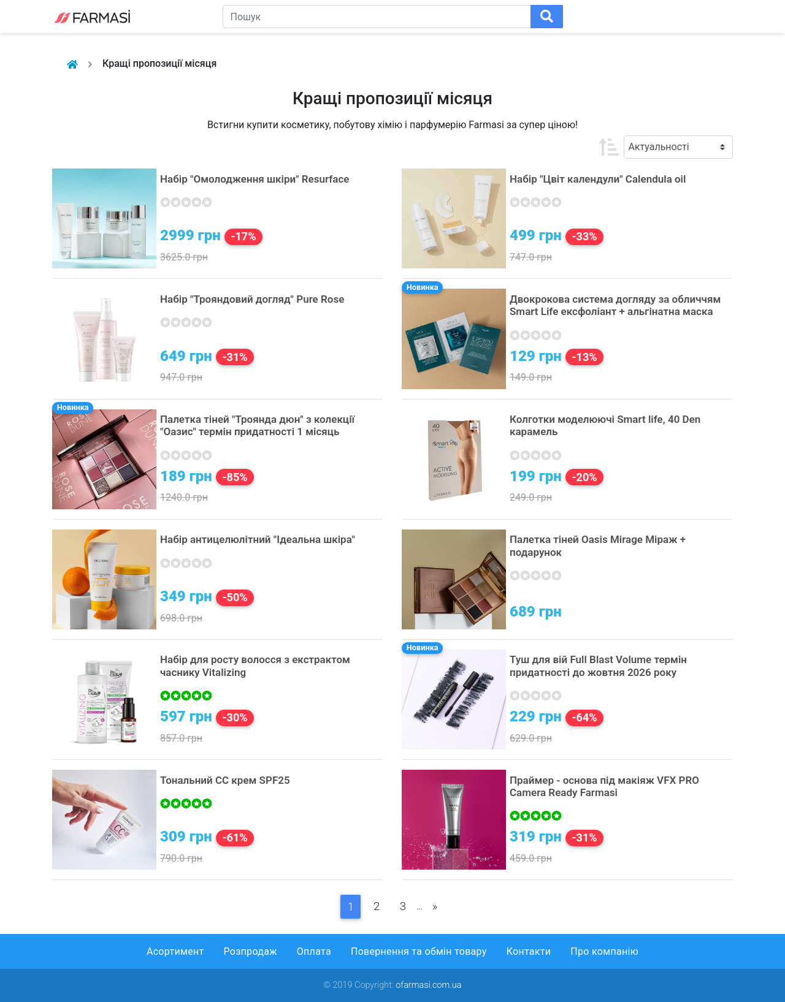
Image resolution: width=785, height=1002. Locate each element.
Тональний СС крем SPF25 (225, 780)
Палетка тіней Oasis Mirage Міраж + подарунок (598, 545)
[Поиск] (546, 16)
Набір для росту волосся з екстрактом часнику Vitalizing (255, 665)
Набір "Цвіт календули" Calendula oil (598, 179)
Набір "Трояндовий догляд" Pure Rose (252, 299)
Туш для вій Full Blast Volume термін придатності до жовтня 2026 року (598, 665)
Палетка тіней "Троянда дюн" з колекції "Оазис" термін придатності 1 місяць (257, 425)
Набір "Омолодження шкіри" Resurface (254, 179)
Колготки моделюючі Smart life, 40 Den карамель (605, 425)
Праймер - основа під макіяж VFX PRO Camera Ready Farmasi (604, 786)
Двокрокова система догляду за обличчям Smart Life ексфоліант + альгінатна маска (615, 305)
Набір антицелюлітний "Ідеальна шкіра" (257, 539)
